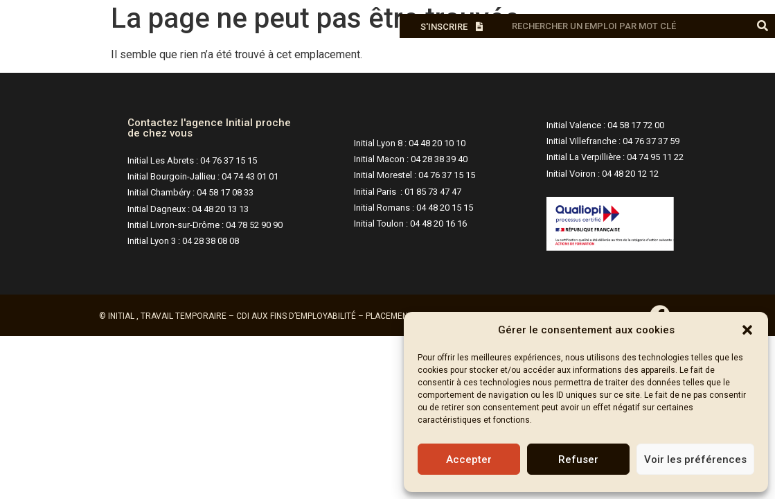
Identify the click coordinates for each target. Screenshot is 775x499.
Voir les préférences (695, 459)
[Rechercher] (763, 26)
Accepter (469, 459)
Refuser (578, 459)
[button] (747, 330)
